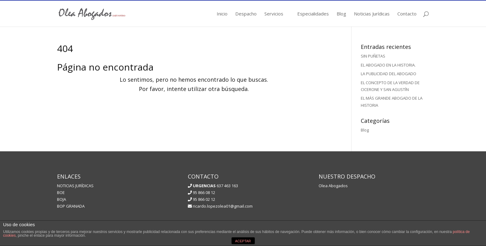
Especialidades (313, 14)
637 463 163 (215, 185)
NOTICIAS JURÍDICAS (75, 185)
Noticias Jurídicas (372, 14)
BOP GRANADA (71, 206)
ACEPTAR (243, 241)
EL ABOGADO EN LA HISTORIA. (388, 65)
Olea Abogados (333, 185)
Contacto (407, 14)
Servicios (273, 14)
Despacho (246, 14)
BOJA (61, 199)
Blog (341, 14)
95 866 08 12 (201, 192)
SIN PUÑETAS (373, 56)
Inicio (222, 14)
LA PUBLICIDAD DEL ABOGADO (388, 73)
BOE (61, 192)
